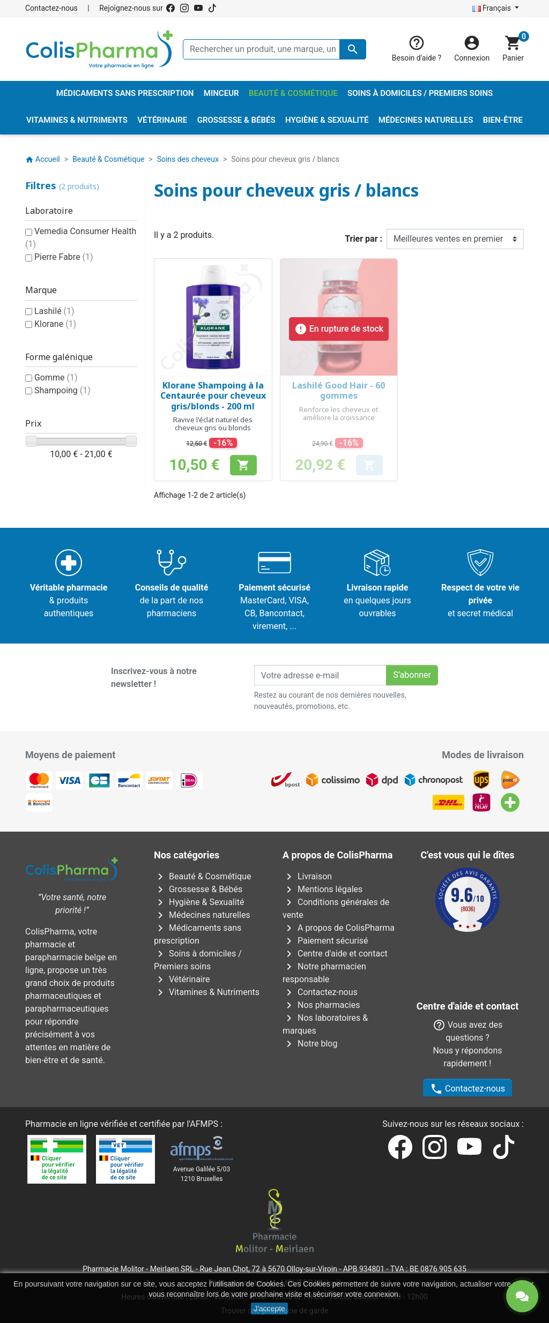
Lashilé (54, 311)
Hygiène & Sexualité (199, 902)
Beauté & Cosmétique (202, 876)
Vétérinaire (182, 979)
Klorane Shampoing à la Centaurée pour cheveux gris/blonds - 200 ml (213, 395)
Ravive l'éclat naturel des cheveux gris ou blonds (213, 424)
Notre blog (310, 1043)
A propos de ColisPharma (339, 928)
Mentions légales (322, 889)
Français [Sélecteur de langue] (492, 8)
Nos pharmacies (321, 1005)
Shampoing (62, 390)
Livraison (307, 876)
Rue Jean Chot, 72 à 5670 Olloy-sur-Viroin (268, 1242)
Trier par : (363, 239)
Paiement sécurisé (325, 941)
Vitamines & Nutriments (206, 992)
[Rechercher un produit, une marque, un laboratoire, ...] (274, 49)
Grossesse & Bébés (198, 889)
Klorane (55, 324)
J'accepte (269, 1308)
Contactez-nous (51, 8)
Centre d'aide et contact (335, 953)
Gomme (56, 377)
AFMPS (204, 1098)
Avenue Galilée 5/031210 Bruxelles (202, 1147)
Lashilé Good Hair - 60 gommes (338, 390)
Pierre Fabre (63, 257)
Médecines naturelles (202, 915)
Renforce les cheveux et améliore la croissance (338, 414)
